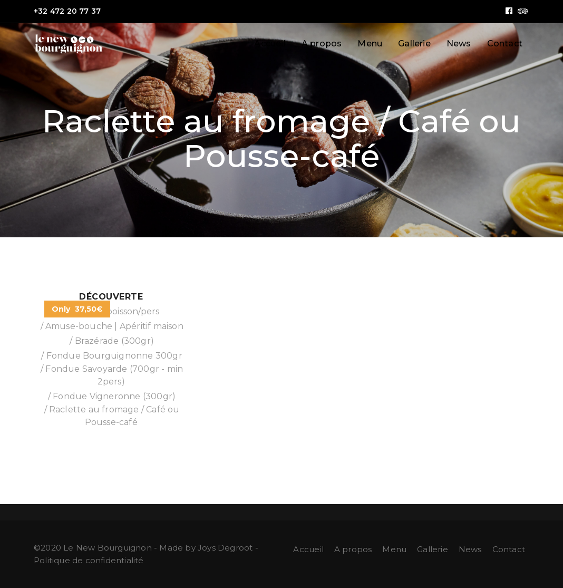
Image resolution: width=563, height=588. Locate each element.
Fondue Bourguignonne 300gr (114, 356)
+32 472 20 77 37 (67, 11)
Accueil (269, 43)
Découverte (111, 297)
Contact (504, 43)
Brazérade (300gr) (114, 341)
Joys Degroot (225, 548)
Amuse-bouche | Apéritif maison (114, 326)
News (458, 43)
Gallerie (414, 43)
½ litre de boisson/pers (111, 311)
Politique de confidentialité (89, 560)
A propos (322, 43)
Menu (369, 43)
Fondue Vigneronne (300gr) (114, 396)
